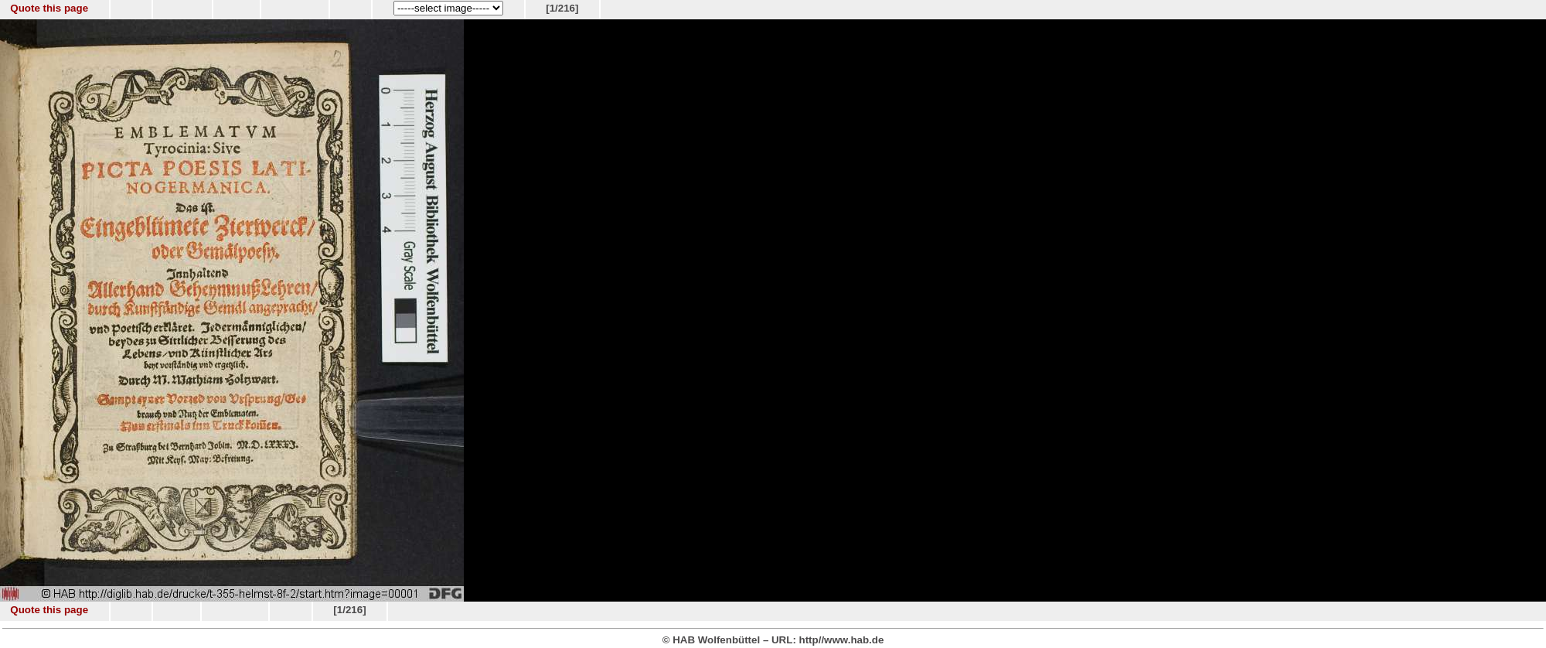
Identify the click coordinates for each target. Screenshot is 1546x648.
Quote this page (49, 8)
